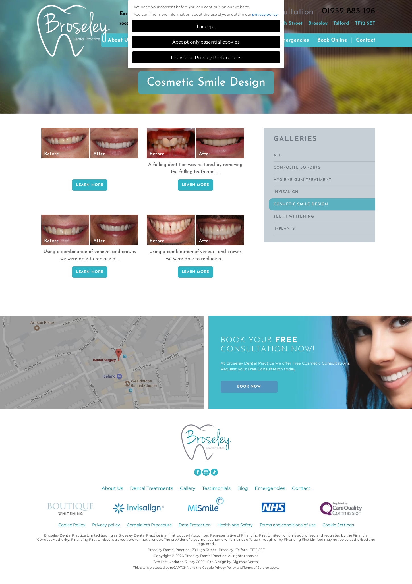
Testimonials (216, 488)
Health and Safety (235, 524)
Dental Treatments (151, 488)
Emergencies (293, 40)
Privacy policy (106, 524)
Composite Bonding (297, 167)
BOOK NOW (249, 387)
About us (119, 40)
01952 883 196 (348, 11)
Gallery (187, 488)
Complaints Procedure (149, 524)
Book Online (332, 40)
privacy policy (265, 14)
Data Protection (195, 524)
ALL (277, 155)
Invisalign (286, 192)
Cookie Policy (71, 524)
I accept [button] (206, 26)
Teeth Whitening (294, 216)
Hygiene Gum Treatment (303, 180)
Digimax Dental (245, 562)
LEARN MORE (89, 185)
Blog (242, 488)
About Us (112, 488)
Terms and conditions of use (288, 524)
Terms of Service (256, 567)
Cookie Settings (338, 524)
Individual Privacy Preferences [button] (206, 57)
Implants (284, 229)
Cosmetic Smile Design (301, 204)
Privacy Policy (225, 567)
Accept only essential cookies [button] (206, 42)
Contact (365, 40)
